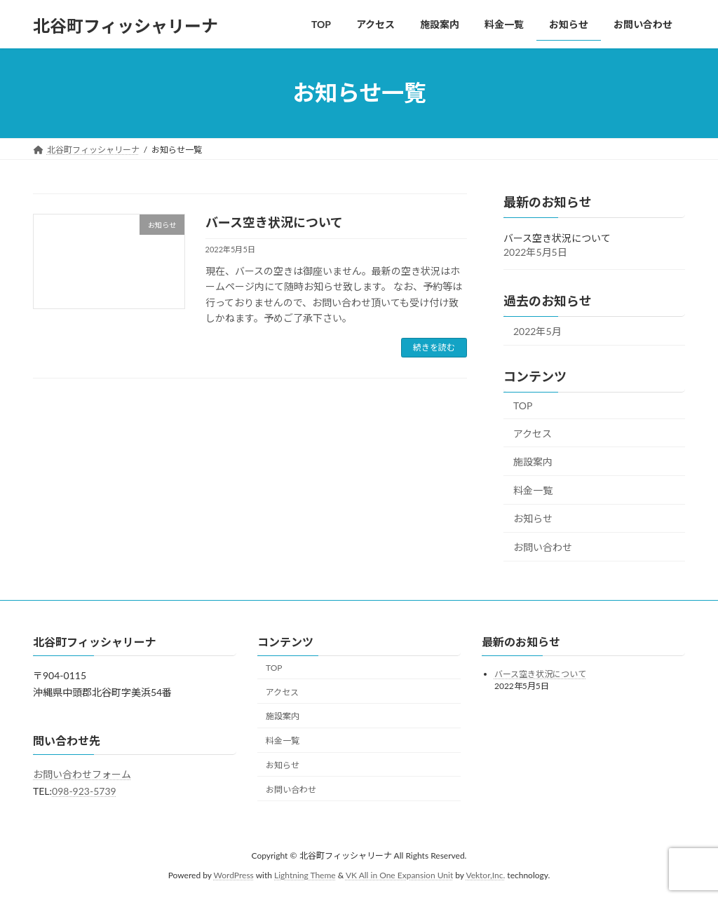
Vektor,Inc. (485, 876)
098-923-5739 (84, 791)
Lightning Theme (305, 876)
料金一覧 (533, 490)
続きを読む (434, 347)
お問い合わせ (542, 547)
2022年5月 (537, 331)
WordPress (234, 876)
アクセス (532, 433)
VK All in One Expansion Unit (399, 876)
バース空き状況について (274, 222)
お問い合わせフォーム (82, 775)
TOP (522, 405)
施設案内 (533, 462)
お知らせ (533, 518)
